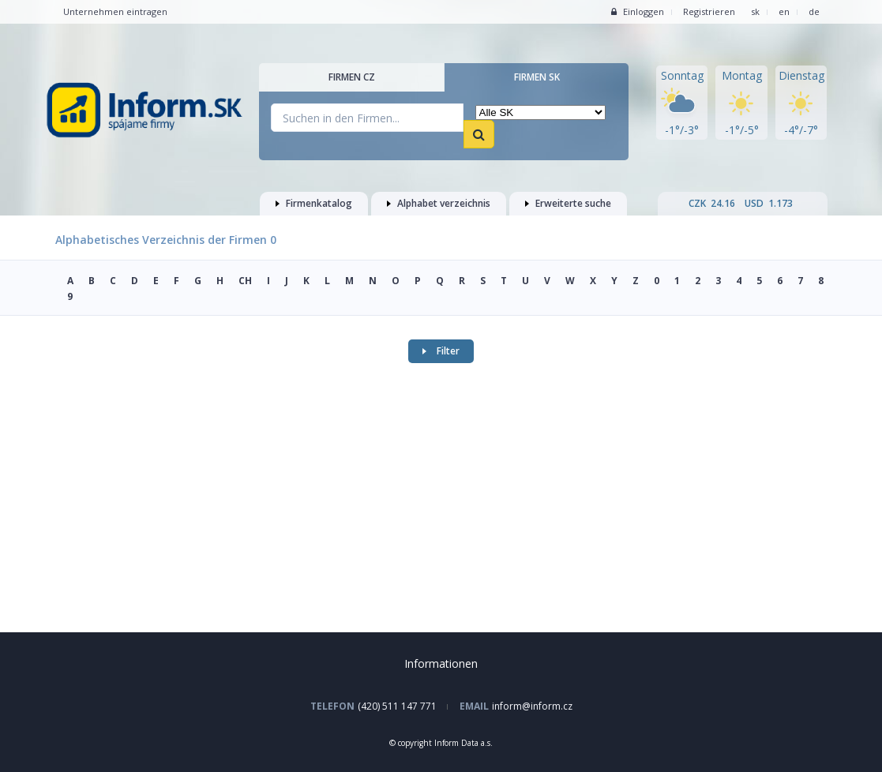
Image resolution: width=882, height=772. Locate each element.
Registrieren (709, 11)
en (784, 11)
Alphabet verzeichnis (438, 203)
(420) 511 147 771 (397, 706)
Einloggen (637, 11)
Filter (441, 351)
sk (755, 11)
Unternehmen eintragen (115, 11)
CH (245, 280)
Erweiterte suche (568, 203)
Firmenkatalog (314, 203)
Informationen (441, 663)
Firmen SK (537, 77)
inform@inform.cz (532, 706)
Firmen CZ (351, 77)
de (814, 11)
